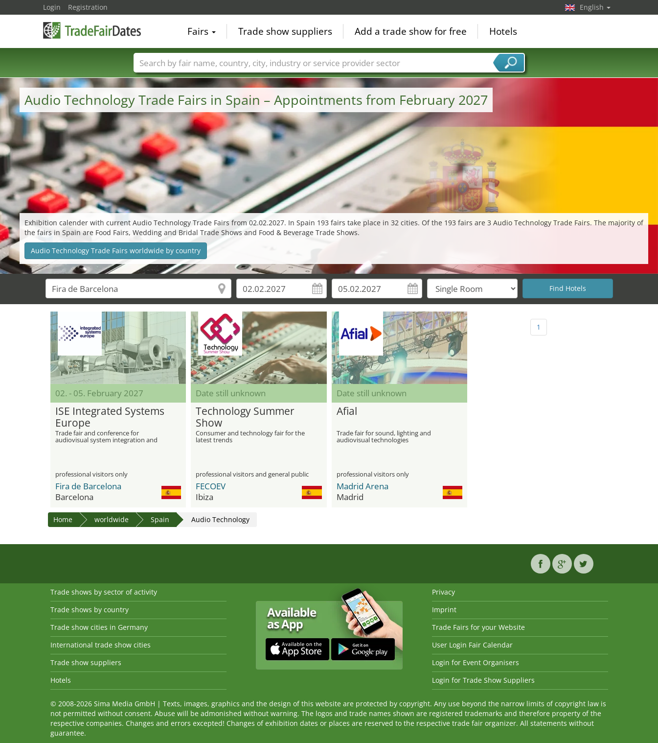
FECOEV (211, 486)
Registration (88, 7)
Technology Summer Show (245, 417)
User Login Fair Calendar (472, 644)
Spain (160, 519)
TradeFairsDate (92, 30)
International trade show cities (100, 644)
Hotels (503, 31)
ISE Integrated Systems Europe (109, 417)
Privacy (443, 592)
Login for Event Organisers (475, 662)
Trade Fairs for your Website (478, 627)
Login (52, 7)
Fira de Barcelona (88, 486)
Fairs (201, 31)
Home (62, 519)
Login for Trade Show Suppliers (483, 680)
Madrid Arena (362, 486)
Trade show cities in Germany (99, 627)
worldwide (111, 519)
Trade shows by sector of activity (103, 592)
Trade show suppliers (285, 31)
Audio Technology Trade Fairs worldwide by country (116, 250)
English (595, 7)
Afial (347, 411)
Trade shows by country (89, 609)
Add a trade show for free (411, 31)
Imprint (444, 609)
